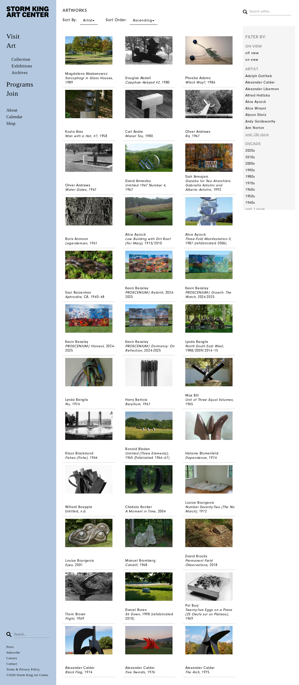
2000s (250, 163)
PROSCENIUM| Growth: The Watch (208, 294)
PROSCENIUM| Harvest (84, 346)
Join (12, 93)
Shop (11, 123)
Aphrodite (73, 297)
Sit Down (132, 614)
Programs (19, 84)
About (12, 110)
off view (252, 53)
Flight (69, 618)
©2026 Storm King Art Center (27, 675)
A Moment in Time (140, 511)
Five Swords (135, 672)
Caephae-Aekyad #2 (142, 82)
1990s (250, 170)
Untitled (71, 511)
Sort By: (80, 20)
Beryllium (132, 404)
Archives (20, 72)
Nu (67, 404)
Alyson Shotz (255, 115)
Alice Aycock (255, 102)
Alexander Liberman (262, 89)
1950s (250, 196)
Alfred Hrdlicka (257, 95)
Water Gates (76, 189)
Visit (13, 36)
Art (11, 45)
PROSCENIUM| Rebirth (144, 292)
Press (10, 647)
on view (251, 59)
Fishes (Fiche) (76, 457)
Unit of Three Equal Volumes (209, 400)
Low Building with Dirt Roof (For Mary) (148, 241)
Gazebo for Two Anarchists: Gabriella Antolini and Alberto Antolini (208, 185)
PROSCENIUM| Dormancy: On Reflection (150, 348)
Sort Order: (132, 20)
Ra (187, 136)
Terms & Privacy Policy (23, 669)
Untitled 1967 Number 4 (145, 185)
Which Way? (195, 82)
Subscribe (13, 652)
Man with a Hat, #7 (81, 136)
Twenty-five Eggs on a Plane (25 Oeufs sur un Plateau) (208, 612)
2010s (250, 157)
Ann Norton (254, 128)
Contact (11, 664)
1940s (250, 202)
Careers (11, 658)
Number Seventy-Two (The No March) (210, 509)
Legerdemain (76, 243)
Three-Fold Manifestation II (208, 239)
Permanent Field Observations (199, 562)
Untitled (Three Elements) (146, 453)
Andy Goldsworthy (260, 121)
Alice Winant (255, 108)
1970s (250, 183)
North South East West (204, 346)
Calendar (14, 117)
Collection (21, 59)
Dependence (196, 457)
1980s (250, 176)
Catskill (131, 565)
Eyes (69, 565)
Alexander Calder (260, 82)
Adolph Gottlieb (258, 76)
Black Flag (73, 672)
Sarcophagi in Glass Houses (88, 78)
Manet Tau (134, 136)
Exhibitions (22, 66)
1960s (250, 189)
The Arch (192, 672)
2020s (250, 150)
